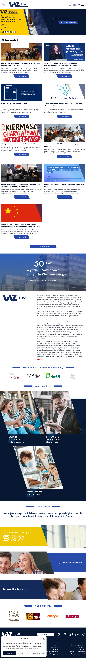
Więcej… (39, 360)
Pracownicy (54, 647)
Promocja (55, 649)
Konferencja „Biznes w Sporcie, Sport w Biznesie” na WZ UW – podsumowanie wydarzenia (20, 185)
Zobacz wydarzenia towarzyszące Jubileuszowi (43, 280)
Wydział (55, 643)
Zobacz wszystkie (43, 246)
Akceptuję (9, 653)
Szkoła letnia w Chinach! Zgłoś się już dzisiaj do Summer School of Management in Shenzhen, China (20, 225)
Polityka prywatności (78, 654)
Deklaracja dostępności (77, 652)
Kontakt (82, 649)
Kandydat (82, 643)
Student (55, 645)
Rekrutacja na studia (70, 562)
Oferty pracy (54, 654)
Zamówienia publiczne (51, 652)
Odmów (23, 653)
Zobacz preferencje (38, 653)
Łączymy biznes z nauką (15, 532)
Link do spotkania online (68, 22)
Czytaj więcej (21, 76)
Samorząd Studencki (15, 589)
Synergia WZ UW (79, 647)
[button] (44, 638)
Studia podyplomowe (78, 645)
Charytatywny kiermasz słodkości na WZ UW (18, 144)
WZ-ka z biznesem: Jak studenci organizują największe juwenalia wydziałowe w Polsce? (60, 64)
